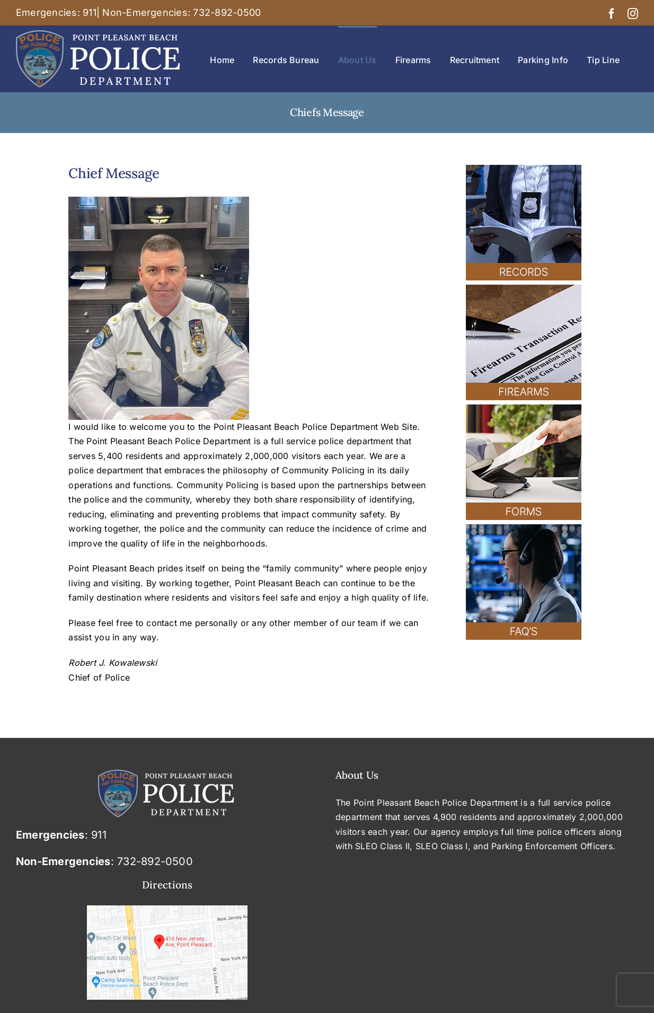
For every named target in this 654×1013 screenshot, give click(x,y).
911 (89, 12)
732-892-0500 (227, 12)
